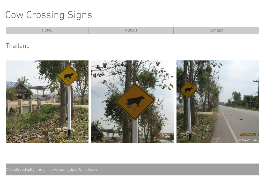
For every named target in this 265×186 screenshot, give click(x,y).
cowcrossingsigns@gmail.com (73, 170)
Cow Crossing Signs (48, 15)
